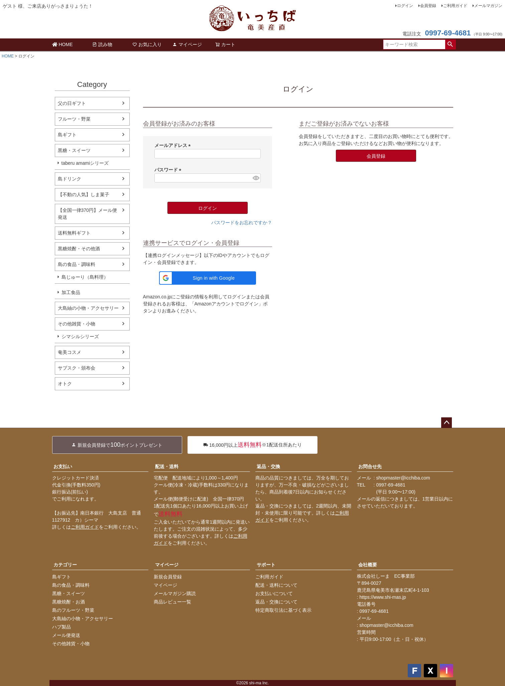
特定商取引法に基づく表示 (283, 610)
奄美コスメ (69, 352)
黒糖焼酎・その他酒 (79, 248)
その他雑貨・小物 (76, 323)
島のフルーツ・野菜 (73, 610)
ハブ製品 (61, 627)
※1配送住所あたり (252, 444)
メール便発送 (66, 635)
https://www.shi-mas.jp (383, 597)
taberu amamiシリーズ (85, 163)
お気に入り (147, 44)
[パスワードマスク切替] (255, 178)
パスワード (169, 169)
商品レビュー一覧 (172, 601)
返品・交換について (276, 601)
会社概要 (367, 564)
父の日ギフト (72, 103)
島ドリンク (69, 178)
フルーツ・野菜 (74, 119)
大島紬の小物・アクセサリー (88, 308)
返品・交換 (268, 466)
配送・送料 (166, 466)
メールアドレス (173, 145)
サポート (266, 564)
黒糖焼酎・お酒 (68, 601)
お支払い (62, 466)
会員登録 (428, 5)
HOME (62, 44)
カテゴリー (65, 564)
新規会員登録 (168, 576)
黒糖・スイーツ (74, 150)
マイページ (187, 44)
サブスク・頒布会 (76, 368)
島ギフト (67, 134)
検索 (450, 44)
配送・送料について (276, 585)
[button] (207, 278)
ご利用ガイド (455, 5)
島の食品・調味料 (76, 264)
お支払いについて (274, 593)
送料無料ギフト (74, 233)
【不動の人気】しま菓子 (83, 194)
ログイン (405, 5)
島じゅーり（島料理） (84, 277)
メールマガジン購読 (175, 593)
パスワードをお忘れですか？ (241, 222)
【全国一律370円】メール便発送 (87, 214)
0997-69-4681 (448, 33)
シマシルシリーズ (80, 336)
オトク (65, 383)
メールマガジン (488, 5)
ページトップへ (446, 422)
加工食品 (70, 292)
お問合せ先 (370, 466)
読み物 (102, 44)
